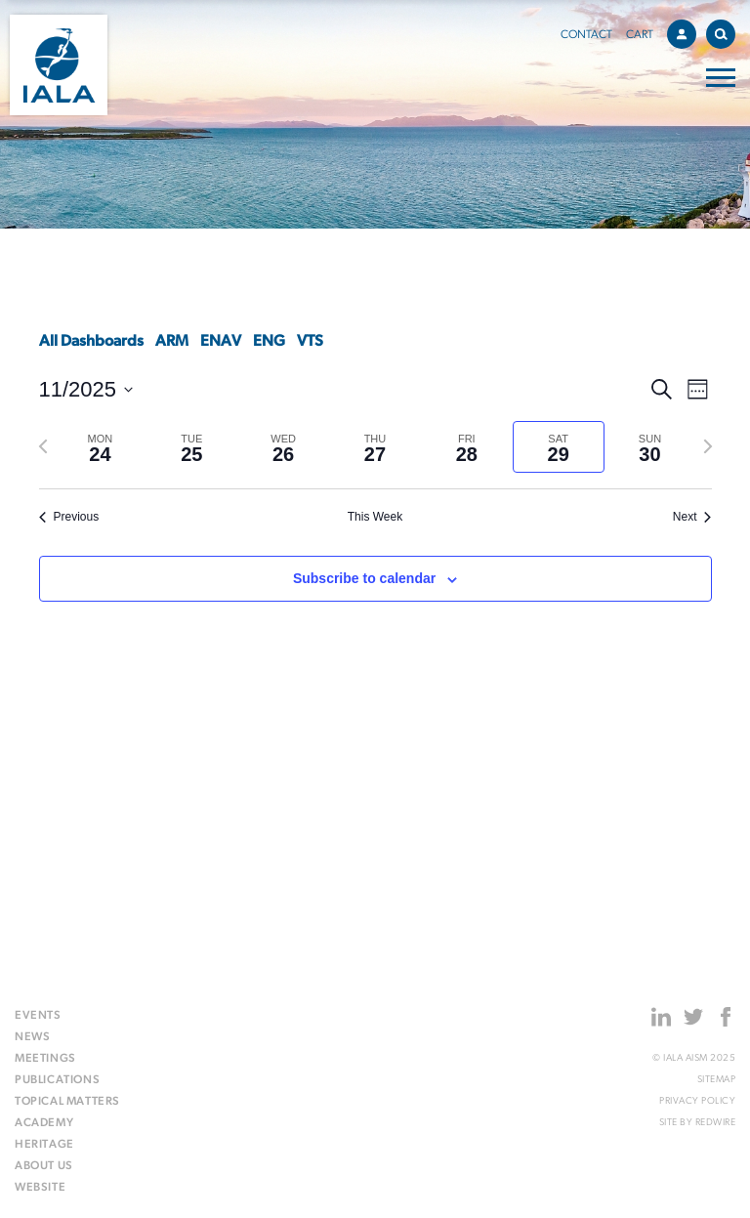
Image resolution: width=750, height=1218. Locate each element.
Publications (57, 1080)
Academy (44, 1123)
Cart (639, 35)
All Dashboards (91, 342)
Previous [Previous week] (69, 517)
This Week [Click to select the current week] (375, 517)
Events (38, 1016)
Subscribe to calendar (364, 578)
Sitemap (716, 1079)
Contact (586, 35)
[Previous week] (43, 446)
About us (44, 1166)
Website (40, 1188)
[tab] (100, 447)
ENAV (220, 342)
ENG (269, 342)
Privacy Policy (697, 1101)
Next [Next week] (692, 517)
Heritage (44, 1145)
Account (686, 31)
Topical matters (67, 1102)
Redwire (715, 1122)
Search (725, 30)
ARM (171, 342)
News (32, 1037)
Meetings (45, 1059)
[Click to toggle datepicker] (86, 389)
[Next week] (708, 446)
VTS (310, 342)
